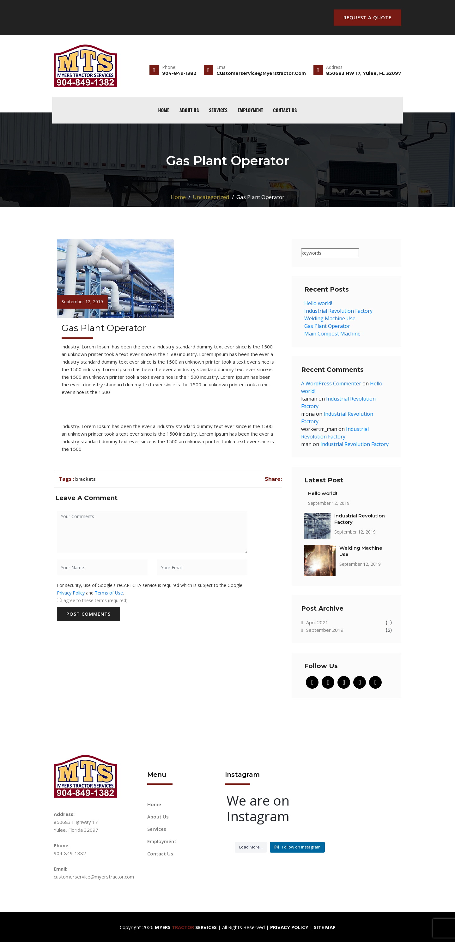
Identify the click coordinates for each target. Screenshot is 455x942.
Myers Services (186, 927)
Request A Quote (367, 17)
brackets (85, 479)
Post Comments (88, 614)
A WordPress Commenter (331, 383)
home (163, 109)
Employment (250, 109)
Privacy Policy (71, 593)
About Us (189, 109)
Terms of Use (109, 593)
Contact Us (285, 109)
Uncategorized (211, 197)
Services (218, 109)
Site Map (325, 927)
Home (178, 197)
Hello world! (318, 303)
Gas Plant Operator (327, 326)
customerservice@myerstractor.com (94, 876)
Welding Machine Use (329, 318)
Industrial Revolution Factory (338, 310)
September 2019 (322, 630)
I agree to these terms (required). (93, 600)
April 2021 (314, 622)
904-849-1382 (70, 853)
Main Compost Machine (332, 333)
